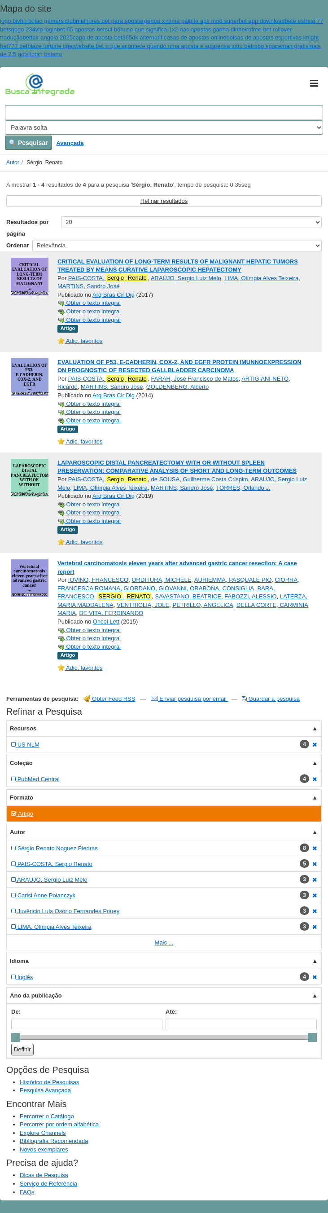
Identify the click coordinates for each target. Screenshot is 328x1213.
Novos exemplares (44, 1149)
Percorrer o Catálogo (47, 1116)
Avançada (69, 143)
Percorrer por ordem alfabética (59, 1124)
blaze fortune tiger (50, 46)
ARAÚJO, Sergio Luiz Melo (186, 278)
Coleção (21, 763)
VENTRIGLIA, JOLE (143, 605)
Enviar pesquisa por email (189, 698)
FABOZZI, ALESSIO (250, 596)
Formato (21, 797)
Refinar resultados (164, 201)
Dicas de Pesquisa (44, 1175)
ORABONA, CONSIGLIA (222, 588)
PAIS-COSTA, (108, 278)
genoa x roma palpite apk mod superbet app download (214, 21)
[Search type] (164, 127)
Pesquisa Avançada (45, 1090)
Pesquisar (28, 142)
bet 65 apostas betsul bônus (93, 29)
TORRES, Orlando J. (243, 487)
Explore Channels (43, 1132)
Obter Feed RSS (109, 698)
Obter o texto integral (89, 302)
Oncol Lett (106, 621)
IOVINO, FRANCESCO (98, 579)
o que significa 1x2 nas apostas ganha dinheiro (190, 29)
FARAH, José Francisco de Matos (195, 378)
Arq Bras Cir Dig (113, 294)
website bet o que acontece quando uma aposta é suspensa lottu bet (163, 46)
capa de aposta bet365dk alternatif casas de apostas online (150, 37)
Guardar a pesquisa (271, 698)
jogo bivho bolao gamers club (38, 21)
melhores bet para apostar (110, 21)
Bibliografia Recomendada (54, 1141)
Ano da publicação (36, 995)
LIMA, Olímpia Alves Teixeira (261, 278)
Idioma (19, 961)
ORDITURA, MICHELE (161, 579)
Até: (171, 1011)
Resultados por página (27, 228)
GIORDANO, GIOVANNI (155, 588)
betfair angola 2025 (48, 37)
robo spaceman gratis (280, 46)
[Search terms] (164, 112)
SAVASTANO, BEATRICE (188, 596)
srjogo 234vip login (32, 29)
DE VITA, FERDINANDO (111, 613)
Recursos (23, 728)
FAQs (27, 1192)
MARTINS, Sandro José (88, 286)
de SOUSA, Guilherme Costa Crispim (199, 479)
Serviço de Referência (48, 1183)
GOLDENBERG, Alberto (177, 386)
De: (16, 1011)
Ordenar (17, 245)
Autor (12, 162)
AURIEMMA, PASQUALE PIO (232, 579)
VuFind (19, 84)
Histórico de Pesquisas (49, 1082)
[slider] (15, 1037)
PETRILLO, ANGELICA (203, 605)
